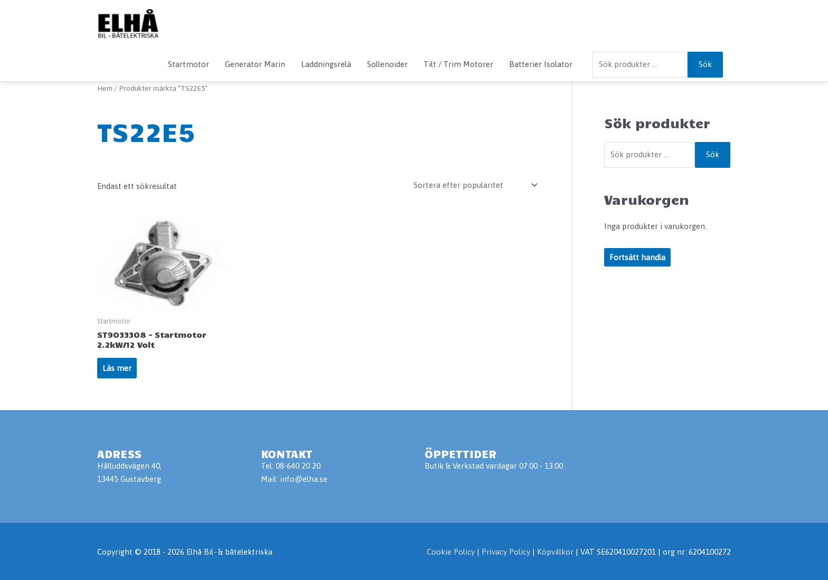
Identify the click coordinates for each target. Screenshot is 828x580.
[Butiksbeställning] (473, 185)
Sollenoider (387, 64)
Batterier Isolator (540, 64)
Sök (705, 64)
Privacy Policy (507, 551)
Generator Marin (255, 64)
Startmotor (188, 64)
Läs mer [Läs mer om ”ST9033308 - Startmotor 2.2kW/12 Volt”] (116, 368)
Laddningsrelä (326, 64)
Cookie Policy (451, 551)
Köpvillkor (555, 551)
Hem (104, 88)
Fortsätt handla (637, 257)
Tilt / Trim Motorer (458, 64)
